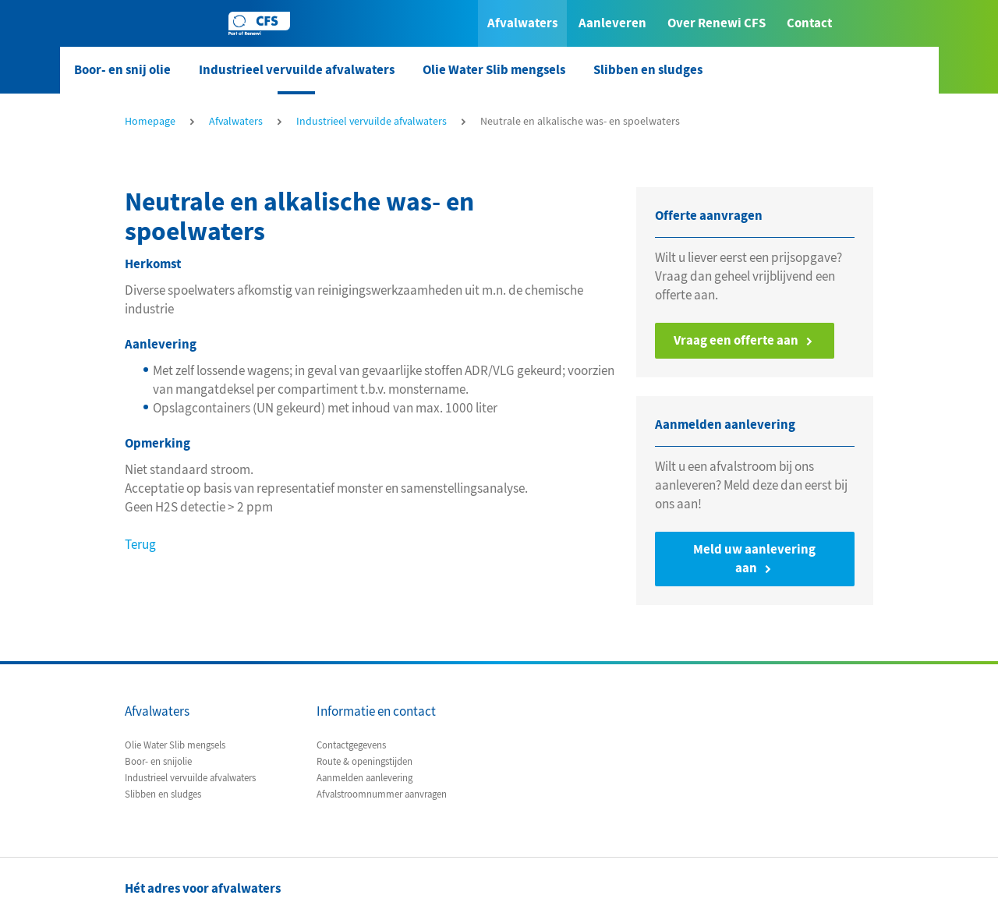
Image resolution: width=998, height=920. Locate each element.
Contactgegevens (351, 745)
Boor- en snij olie (122, 70)
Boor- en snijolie (158, 761)
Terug (140, 544)
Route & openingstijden (364, 761)
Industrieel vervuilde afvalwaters (297, 70)
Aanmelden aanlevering (364, 778)
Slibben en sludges (647, 70)
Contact (809, 23)
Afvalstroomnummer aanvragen (382, 794)
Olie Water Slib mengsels (494, 70)
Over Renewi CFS (716, 23)
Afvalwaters (522, 23)
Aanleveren (612, 23)
